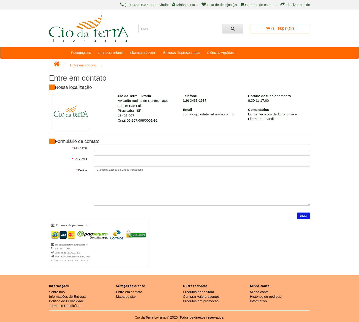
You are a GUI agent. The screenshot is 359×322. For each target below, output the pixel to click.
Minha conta (259, 292)
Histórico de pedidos (265, 296)
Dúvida (82, 170)
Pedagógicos (81, 53)
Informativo (258, 301)
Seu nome (80, 148)
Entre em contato (83, 65)
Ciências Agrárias (220, 53)
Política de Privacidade (66, 301)
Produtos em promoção (201, 301)
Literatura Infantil (110, 53)
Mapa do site (126, 296)
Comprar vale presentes (201, 296)
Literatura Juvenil (143, 53)
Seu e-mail (80, 159)
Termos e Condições (64, 306)
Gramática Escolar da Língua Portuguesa (202, 186)
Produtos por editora (198, 292)
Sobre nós (57, 292)
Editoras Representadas (181, 53)
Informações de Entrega (67, 296)
